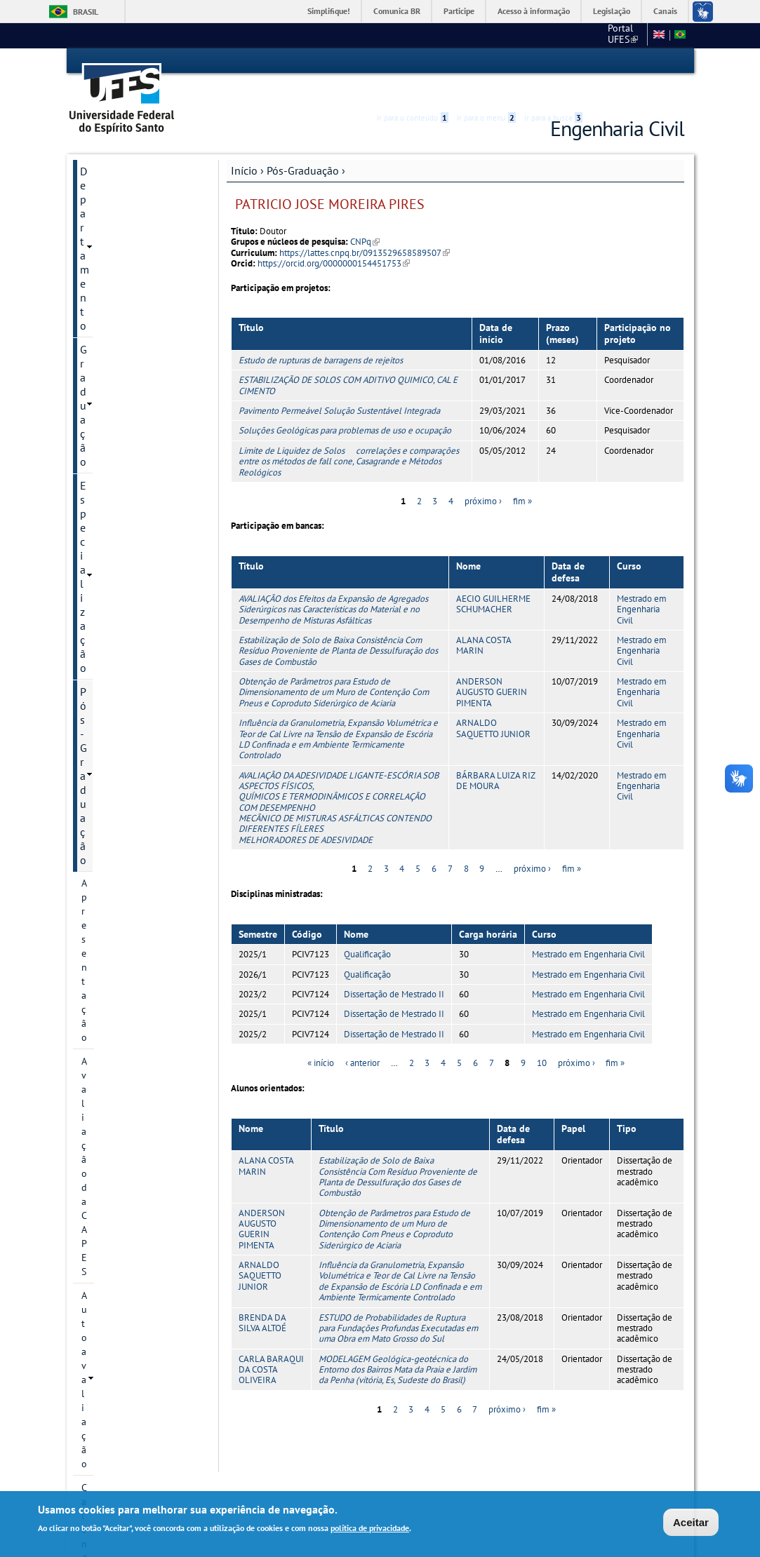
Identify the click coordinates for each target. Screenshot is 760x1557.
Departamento (114, 146)
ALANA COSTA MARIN (483, 620)
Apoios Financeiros (122, 873)
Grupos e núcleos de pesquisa (125, 462)
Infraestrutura (110, 612)
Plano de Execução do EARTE (128, 705)
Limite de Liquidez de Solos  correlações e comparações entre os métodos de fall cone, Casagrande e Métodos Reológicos (349, 436)
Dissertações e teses (124, 588)
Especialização (115, 194)
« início (320, 1038)
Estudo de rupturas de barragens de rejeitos (321, 335)
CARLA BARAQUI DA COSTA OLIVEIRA (271, 1344)
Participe (459, 11)
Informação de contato (129, 359)
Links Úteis (106, 992)
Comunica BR (396, 11)
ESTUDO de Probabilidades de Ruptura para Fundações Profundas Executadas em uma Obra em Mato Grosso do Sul (398, 1303)
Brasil (85, 11)
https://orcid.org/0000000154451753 (334, 238)
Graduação (105, 170)
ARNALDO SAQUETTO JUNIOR (493, 703)
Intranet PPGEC (106, 1094)
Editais (96, 945)
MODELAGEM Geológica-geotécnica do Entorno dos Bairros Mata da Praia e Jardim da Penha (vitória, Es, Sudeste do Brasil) (397, 1344)
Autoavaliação (111, 288)
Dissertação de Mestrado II (394, 969)
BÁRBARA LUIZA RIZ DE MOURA (495, 755)
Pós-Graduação (303, 145)
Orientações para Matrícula (139, 797)
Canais (665, 11)
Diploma (99, 773)
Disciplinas (104, 540)
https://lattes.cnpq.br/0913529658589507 (364, 228)
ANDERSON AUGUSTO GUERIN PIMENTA (491, 667)
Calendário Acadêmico (128, 312)
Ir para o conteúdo (412, 61)
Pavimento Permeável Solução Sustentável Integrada (339, 385)
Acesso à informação (534, 11)
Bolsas (95, 493)
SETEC (96, 1040)
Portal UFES (519, 35)
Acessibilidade (600, 61)
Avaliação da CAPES (123, 264)
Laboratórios (110, 897)
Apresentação (110, 240)
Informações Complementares (117, 667)
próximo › (483, 476)
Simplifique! (328, 11)
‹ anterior (362, 1038)
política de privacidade (370, 1529)
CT (568, 35)
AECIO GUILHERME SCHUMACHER (493, 578)
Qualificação (367, 930)
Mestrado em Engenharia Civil (642, 584)
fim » (522, 476)
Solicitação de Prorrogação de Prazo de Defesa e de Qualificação (138, 835)
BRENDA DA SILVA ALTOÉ (262, 1297)
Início (244, 145)
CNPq (365, 217)
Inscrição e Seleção (121, 517)
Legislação (611, 11)
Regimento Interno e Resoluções (125, 742)
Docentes (101, 564)
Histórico (100, 336)
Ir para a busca (553, 61)
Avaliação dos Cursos (130, 921)
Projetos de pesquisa (126, 431)
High (617, 62)
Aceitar (691, 1523)
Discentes (101, 636)
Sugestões (105, 969)
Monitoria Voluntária (129, 1016)
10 (542, 1038)
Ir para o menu (486, 61)
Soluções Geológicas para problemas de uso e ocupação (345, 406)
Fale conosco (615, 35)
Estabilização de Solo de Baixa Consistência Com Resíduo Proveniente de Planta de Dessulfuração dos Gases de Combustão (338, 625)
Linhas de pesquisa (122, 407)
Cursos (95, 383)
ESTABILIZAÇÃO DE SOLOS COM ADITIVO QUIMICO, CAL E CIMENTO (348, 360)
